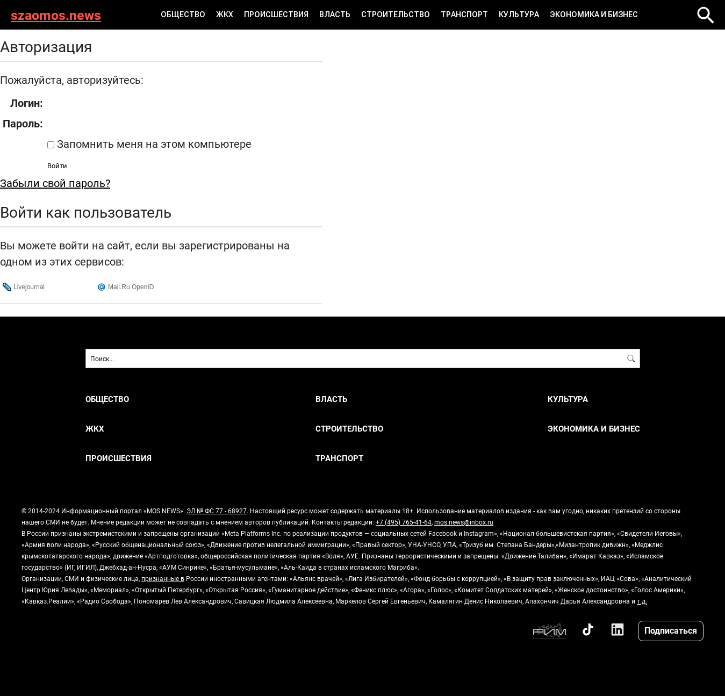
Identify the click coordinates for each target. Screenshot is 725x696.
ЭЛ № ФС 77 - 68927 (216, 510)
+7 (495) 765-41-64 (404, 522)
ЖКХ (224, 14)
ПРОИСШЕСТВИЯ (276, 14)
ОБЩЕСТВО (183, 14)
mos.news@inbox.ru (463, 522)
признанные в (162, 578)
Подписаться (670, 630)
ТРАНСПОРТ (464, 14)
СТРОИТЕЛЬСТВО (395, 14)
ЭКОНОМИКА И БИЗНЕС (594, 14)
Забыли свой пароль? (55, 183)
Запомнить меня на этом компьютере (153, 143)
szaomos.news (56, 14)
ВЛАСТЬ (334, 14)
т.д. (642, 601)
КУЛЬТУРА (519, 14)
